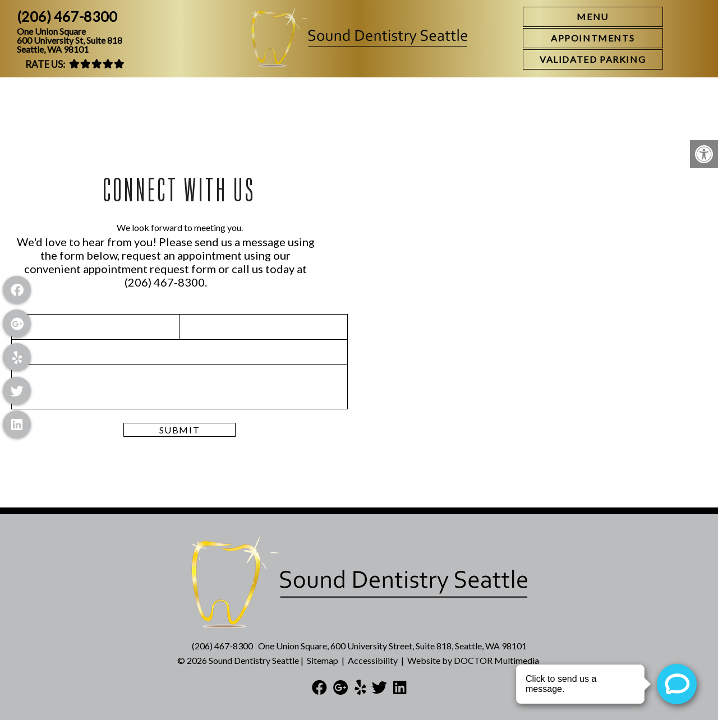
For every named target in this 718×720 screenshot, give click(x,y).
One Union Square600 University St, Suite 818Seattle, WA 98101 (69, 40)
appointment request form (149, 268)
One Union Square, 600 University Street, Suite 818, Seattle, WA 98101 (392, 645)
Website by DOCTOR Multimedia (473, 660)
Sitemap (322, 660)
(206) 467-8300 (67, 17)
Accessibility (373, 660)
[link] (593, 38)
